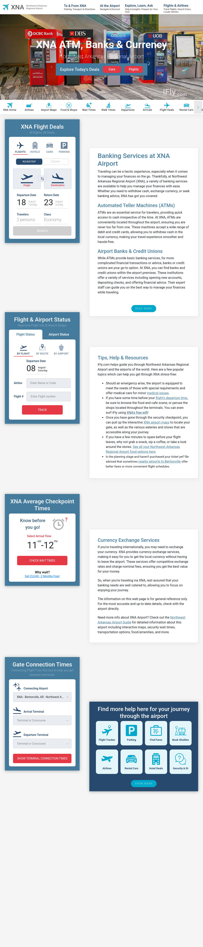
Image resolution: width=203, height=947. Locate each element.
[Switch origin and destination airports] (42, 179)
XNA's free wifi (137, 413)
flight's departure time (171, 398)
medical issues (158, 393)
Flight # (18, 396)
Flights (134, 69)
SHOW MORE (144, 812)
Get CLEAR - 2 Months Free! (42, 576)
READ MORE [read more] (143, 308)
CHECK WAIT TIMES (42, 560)
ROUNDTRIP (29, 161)
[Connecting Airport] (31, 687)
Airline (18, 383)
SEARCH (42, 231)
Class (47, 214)
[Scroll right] (198, 107)
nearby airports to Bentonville (159, 461)
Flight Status (25, 334)
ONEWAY (55, 161)
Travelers (23, 214)
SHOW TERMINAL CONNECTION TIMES (42, 758)
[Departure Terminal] (32, 733)
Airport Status (59, 334)
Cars (112, 69)
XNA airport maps (156, 422)
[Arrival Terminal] (29, 710)
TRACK (42, 410)
